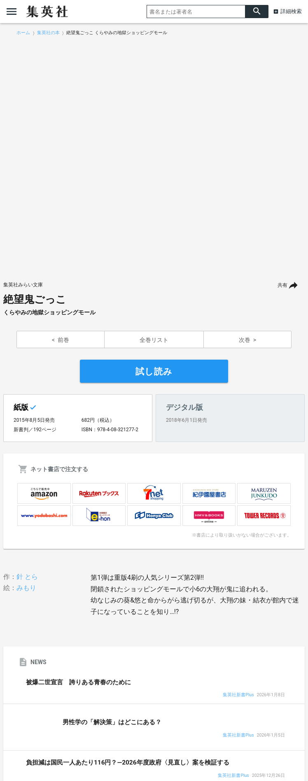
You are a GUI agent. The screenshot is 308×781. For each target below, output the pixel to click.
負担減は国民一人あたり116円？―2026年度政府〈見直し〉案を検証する (127, 762)
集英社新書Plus (238, 695)
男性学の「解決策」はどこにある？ (112, 722)
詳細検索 (291, 11)
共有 (282, 285)
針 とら (27, 577)
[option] (154, 155)
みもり (26, 588)
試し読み (154, 372)
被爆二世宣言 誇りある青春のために (78, 682)
